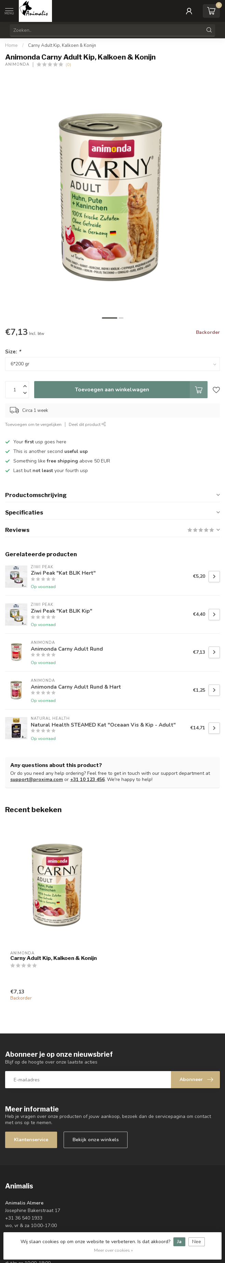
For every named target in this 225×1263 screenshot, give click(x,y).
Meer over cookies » (113, 1250)
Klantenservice (31, 1139)
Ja (179, 1241)
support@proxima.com (36, 779)
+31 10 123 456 (87, 779)
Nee (196, 1241)
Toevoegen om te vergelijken (33, 424)
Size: (13, 351)
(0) (68, 64)
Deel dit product (87, 424)
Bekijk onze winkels (95, 1139)
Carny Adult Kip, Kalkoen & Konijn (62, 45)
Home (11, 45)
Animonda (17, 64)
